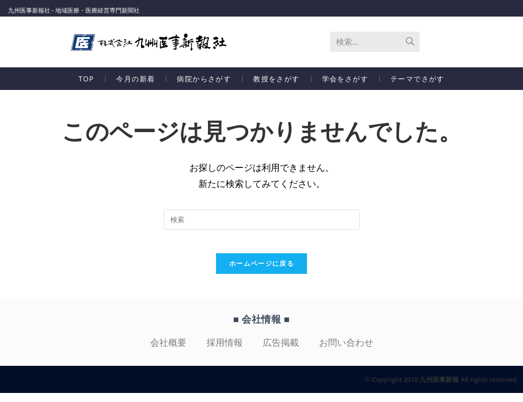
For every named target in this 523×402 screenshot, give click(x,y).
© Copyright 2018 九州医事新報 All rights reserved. (434, 388)
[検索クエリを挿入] (262, 222)
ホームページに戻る (261, 272)
